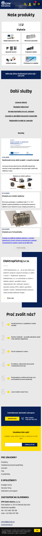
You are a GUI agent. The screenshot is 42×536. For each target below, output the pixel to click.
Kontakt (4, 468)
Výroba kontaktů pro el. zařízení (21, 111)
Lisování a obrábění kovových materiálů (21, 116)
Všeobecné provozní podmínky (12, 465)
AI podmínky (5, 474)
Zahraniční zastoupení (9, 491)
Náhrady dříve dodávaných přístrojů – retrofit (21, 74)
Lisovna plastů (21, 102)
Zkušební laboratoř (21, 107)
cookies (4, 532)
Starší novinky (21, 248)
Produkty (4, 462)
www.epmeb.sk (7, 524)
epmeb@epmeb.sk (8, 522)
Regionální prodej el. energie (21, 121)
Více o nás (10, 298)
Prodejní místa (6, 485)
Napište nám (12, 419)
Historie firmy (6, 488)
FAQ (2, 471)
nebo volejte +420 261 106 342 (31, 419)
